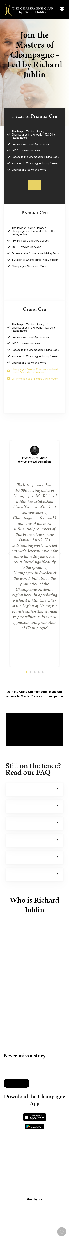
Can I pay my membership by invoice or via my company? (12, 883)
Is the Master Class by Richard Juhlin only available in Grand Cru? (12, 814)
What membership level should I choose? (12, 848)
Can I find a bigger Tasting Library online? (12, 831)
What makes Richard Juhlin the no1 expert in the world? (12, 797)
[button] (9, 562)
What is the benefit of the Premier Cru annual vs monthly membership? (12, 866)
